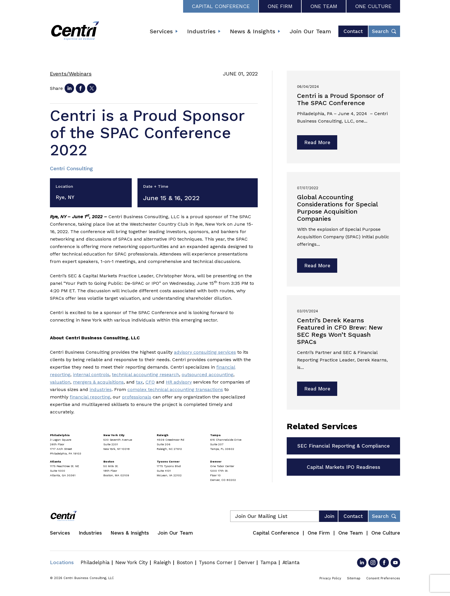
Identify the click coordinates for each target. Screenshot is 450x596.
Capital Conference (221, 6)
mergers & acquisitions (98, 382)
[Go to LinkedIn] (361, 562)
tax (139, 382)
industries (101, 389)
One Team (323, 6)
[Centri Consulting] (75, 31)
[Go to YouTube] (395, 562)
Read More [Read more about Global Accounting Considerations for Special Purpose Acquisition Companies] (317, 265)
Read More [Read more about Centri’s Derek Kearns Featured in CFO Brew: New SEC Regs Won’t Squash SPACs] (317, 389)
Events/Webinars (71, 74)
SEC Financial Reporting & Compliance (343, 446)
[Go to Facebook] (384, 562)
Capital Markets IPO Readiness (343, 467)
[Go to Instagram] (373, 562)
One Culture (373, 6)
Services (161, 31)
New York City (131, 562)
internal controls (91, 374)
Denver (246, 562)
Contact (353, 31)
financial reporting (90, 397)
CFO (150, 382)
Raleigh (162, 562)
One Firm (279, 6)
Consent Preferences (383, 578)
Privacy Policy (330, 578)
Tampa (268, 562)
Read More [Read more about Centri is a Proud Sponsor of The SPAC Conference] (317, 142)
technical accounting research (145, 374)
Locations (62, 562)
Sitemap (353, 578)
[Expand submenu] (176, 31)
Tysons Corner (215, 562)
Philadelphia (95, 562)
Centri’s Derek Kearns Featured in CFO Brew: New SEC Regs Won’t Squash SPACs (340, 331)
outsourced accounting (207, 374)
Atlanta (291, 562)
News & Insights (252, 31)
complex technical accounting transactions (175, 389)
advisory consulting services (205, 352)
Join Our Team (310, 31)
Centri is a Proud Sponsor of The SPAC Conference (340, 99)
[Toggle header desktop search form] (384, 31)
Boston (185, 562)
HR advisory (179, 382)
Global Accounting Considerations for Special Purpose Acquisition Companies (337, 207)
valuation (60, 382)
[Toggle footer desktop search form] (384, 516)
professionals (136, 397)
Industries (201, 31)
